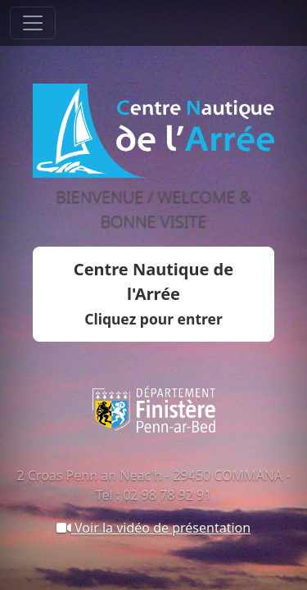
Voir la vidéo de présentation (153, 528)
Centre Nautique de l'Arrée (153, 293)
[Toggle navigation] (33, 23)
